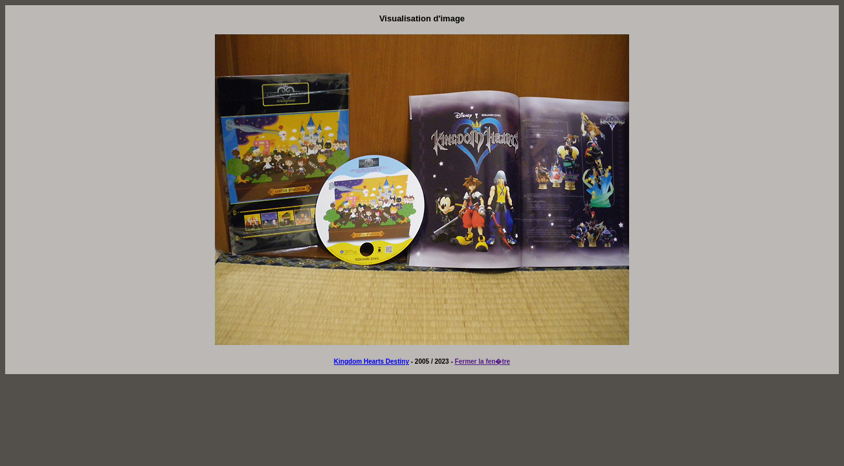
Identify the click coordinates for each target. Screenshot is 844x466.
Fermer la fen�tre (483, 361)
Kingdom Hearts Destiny (371, 361)
